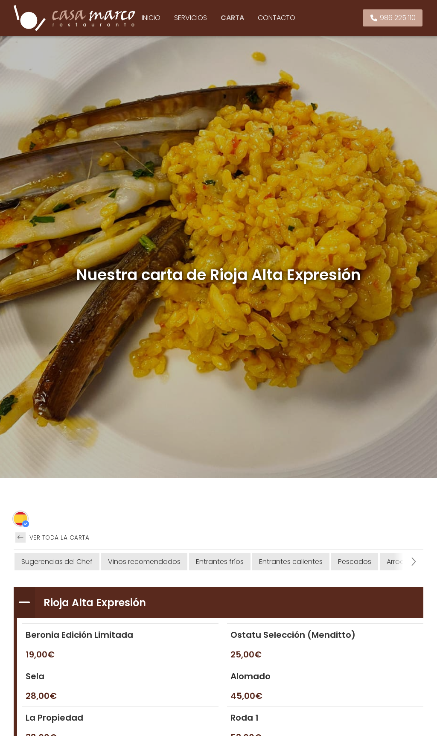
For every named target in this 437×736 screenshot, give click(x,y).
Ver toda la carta (52, 537)
